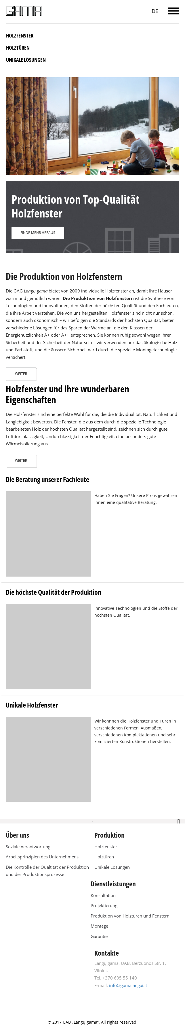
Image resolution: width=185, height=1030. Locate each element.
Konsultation (103, 895)
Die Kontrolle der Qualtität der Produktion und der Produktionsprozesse (47, 870)
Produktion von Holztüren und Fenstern (130, 916)
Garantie (99, 936)
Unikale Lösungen (26, 59)
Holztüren (18, 47)
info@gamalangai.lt (128, 985)
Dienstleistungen (113, 883)
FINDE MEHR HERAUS (37, 232)
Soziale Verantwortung (28, 846)
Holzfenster (19, 35)
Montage (99, 926)
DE (155, 10)
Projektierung (104, 905)
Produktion (109, 835)
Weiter (21, 373)
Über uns (17, 835)
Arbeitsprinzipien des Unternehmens (42, 857)
